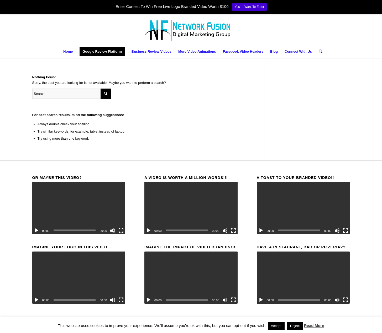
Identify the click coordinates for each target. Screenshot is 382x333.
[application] (78, 208)
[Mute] (112, 230)
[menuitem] (68, 51)
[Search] (318, 51)
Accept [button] (276, 326)
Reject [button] (295, 326)
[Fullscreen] (121, 230)
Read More (314, 325)
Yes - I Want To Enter (249, 7)
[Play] (36, 230)
